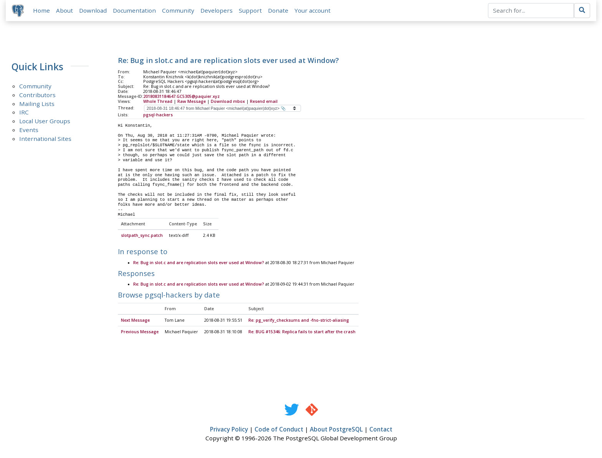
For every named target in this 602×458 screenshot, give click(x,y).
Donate (278, 10)
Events (28, 130)
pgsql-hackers (158, 114)
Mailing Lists (37, 103)
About (64, 10)
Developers (216, 10)
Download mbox (228, 101)
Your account (312, 10)
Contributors (37, 95)
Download (93, 10)
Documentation (134, 10)
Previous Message (140, 332)
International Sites (45, 139)
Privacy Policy (229, 430)
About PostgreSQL (336, 430)
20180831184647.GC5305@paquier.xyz (181, 96)
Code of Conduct (279, 430)
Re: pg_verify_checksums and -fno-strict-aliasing (298, 321)
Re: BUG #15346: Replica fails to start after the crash (302, 332)
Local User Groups (44, 121)
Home (41, 10)
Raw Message (191, 101)
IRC (24, 112)
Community (178, 10)
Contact (380, 430)
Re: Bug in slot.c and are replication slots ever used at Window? (198, 263)
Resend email (264, 101)
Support (250, 10)
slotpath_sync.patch (142, 236)
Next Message (135, 321)
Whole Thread (157, 101)
